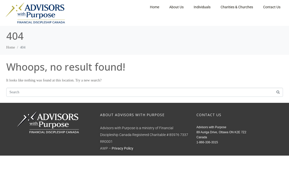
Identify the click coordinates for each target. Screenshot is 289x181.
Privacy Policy (122, 148)
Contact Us (271, 7)
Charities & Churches (237, 7)
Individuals (202, 7)
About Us (176, 7)
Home (154, 7)
